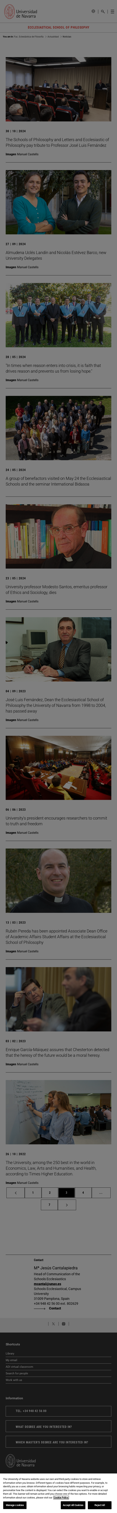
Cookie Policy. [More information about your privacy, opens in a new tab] (61, 1497)
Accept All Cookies (73, 1505)
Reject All (99, 1505)
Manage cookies (15, 1505)
